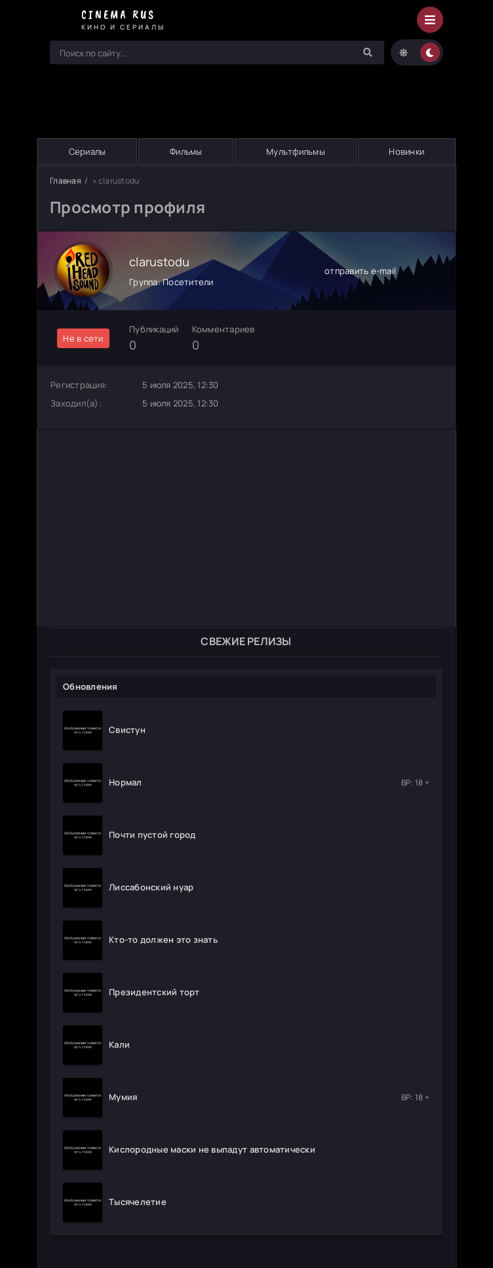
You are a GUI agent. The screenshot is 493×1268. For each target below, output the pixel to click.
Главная (65, 180)
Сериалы (87, 151)
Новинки (406, 151)
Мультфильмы (295, 151)
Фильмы (186, 151)
